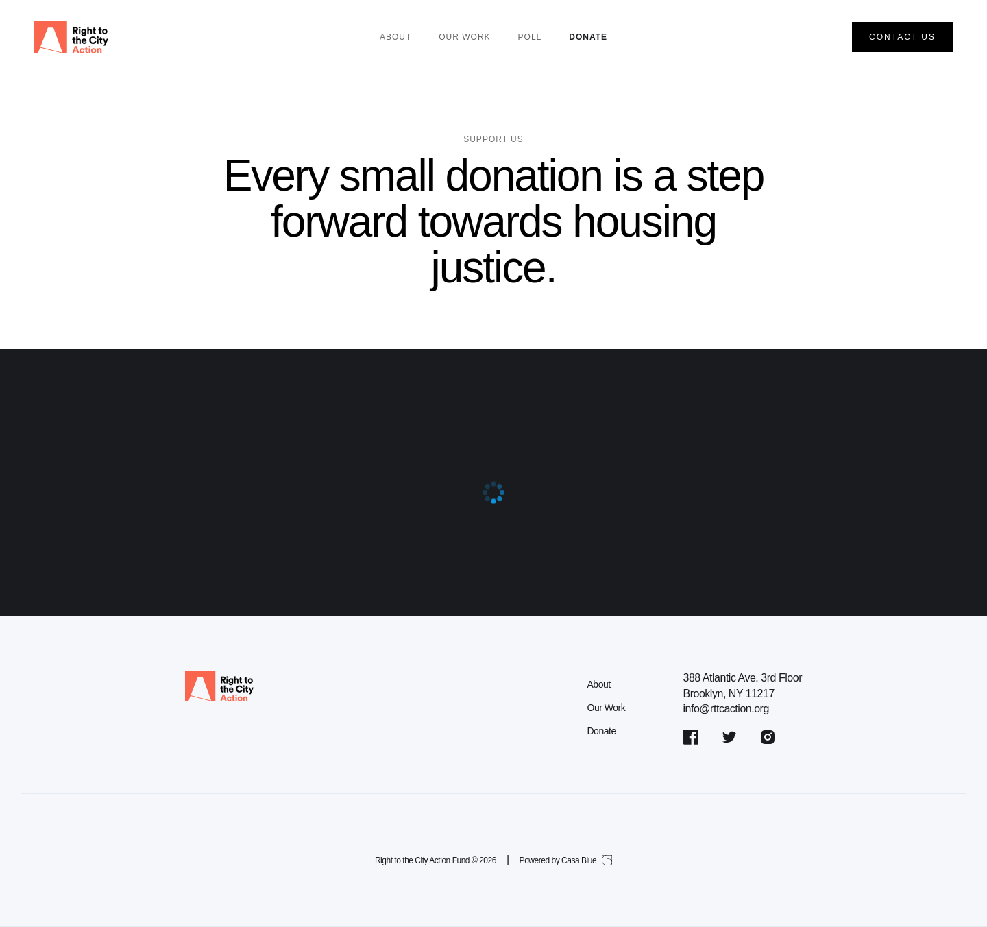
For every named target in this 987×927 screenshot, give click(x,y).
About (395, 37)
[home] (71, 37)
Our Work (606, 707)
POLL (530, 37)
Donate (588, 37)
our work (464, 37)
